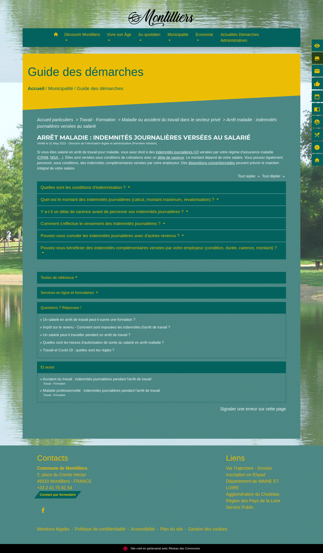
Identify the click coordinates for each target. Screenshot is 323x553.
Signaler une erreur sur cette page (253, 408)
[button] (55, 35)
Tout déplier (274, 176)
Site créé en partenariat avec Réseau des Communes (161, 548)
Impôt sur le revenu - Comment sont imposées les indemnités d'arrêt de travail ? (106, 327)
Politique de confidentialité (100, 529)
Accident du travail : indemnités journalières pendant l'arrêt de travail (97, 379)
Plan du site (171, 529)
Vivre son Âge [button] (119, 34)
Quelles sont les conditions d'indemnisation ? (84, 187)
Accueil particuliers (55, 119)
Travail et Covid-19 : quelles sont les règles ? (78, 350)
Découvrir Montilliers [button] (82, 34)
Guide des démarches (100, 88)
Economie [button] (204, 34)
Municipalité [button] (178, 34)
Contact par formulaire (58, 494)
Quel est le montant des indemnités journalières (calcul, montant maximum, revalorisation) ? (128, 199)
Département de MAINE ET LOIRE (252, 484)
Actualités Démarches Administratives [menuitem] (239, 37)
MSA (54, 157)
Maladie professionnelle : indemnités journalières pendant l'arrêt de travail (101, 390)
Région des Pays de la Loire (253, 500)
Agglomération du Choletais (252, 494)
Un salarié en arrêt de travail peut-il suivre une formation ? (89, 320)
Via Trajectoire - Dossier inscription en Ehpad (249, 471)
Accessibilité (143, 529)
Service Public (240, 507)
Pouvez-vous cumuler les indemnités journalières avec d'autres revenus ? (111, 235)
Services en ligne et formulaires (68, 293)
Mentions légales (53, 529)
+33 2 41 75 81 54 (54, 487)
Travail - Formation (98, 119)
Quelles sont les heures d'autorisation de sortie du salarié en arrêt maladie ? (103, 342)
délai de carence (171, 157)
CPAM (43, 157)
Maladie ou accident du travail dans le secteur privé (172, 119)
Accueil (36, 88)
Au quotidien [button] (149, 34)
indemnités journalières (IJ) (177, 152)
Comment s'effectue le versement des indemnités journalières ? (101, 223)
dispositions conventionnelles (211, 163)
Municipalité (60, 88)
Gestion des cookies (207, 529)
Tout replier (250, 176)
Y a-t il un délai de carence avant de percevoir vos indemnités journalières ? (113, 211)
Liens (235, 458)
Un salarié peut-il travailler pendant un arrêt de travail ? (86, 335)
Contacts (52, 458)
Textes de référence (57, 277)
